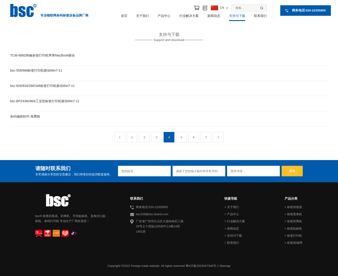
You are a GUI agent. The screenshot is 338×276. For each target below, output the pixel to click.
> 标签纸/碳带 (294, 242)
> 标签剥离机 (293, 221)
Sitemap (225, 266)
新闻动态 (213, 16)
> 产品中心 (231, 214)
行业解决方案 (189, 16)
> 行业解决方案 (234, 221)
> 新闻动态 (231, 228)
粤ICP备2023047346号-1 (202, 266)
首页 (124, 16)
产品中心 (164, 16)
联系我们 (260, 16)
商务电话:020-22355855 (309, 10)
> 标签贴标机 (293, 228)
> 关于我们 (231, 207)
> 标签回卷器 (293, 207)
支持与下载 (237, 16)
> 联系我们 (231, 242)
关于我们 (142, 16)
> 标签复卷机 (293, 214)
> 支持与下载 (233, 235)
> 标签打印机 (293, 235)
